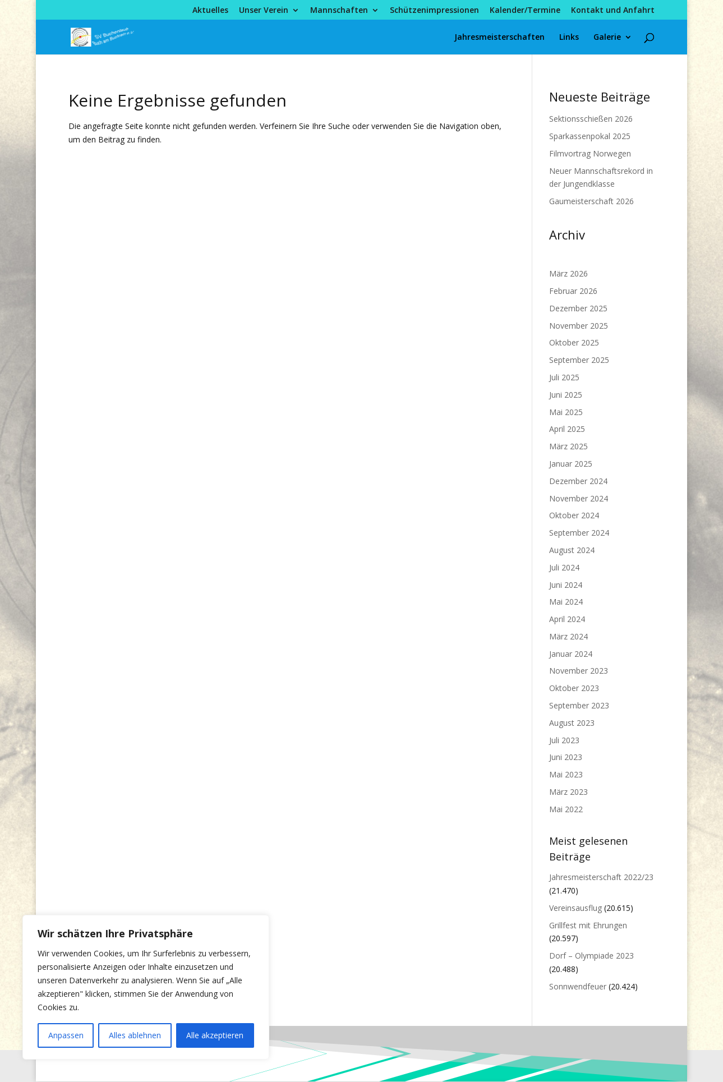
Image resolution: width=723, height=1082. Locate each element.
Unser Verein (263, 10)
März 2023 (568, 791)
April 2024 (567, 619)
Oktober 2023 (574, 688)
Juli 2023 (564, 740)
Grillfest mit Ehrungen (588, 925)
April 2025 (567, 428)
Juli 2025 (564, 377)
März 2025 (568, 446)
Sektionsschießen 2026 (591, 118)
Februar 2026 (573, 291)
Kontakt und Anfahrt (613, 10)
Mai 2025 (566, 412)
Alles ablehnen (135, 1035)
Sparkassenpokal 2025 (589, 136)
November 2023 (578, 670)
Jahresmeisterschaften (499, 37)
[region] (145, 987)
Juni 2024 (565, 584)
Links (569, 37)
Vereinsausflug (575, 908)
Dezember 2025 (578, 308)
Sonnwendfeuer (577, 986)
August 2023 (572, 722)
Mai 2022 (566, 809)
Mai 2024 (566, 601)
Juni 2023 (565, 757)
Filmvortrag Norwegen (590, 153)
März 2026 (568, 273)
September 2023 (579, 705)
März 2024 (568, 636)
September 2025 (579, 359)
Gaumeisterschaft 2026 (591, 201)
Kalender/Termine (525, 10)
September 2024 (579, 532)
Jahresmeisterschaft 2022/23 (601, 877)
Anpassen (66, 1035)
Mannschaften (339, 10)
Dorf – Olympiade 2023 (591, 955)
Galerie (607, 37)
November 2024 (578, 498)
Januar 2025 (570, 463)
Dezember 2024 (578, 481)
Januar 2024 (570, 653)
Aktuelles (210, 10)
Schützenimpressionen (434, 10)
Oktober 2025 (574, 342)
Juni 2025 (565, 394)
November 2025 (578, 325)
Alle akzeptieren (214, 1035)
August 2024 (572, 550)
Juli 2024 (564, 567)
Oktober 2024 (574, 515)
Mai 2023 (566, 774)
